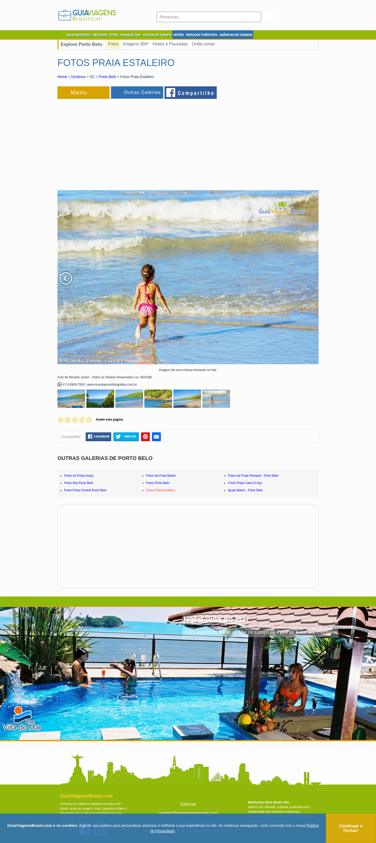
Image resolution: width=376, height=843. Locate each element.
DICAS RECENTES (78, 35)
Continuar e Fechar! (351, 828)
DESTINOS (100, 35)
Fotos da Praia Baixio (161, 475)
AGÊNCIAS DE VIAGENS (235, 35)
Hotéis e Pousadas (170, 44)
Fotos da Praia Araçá (78, 475)
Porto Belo (107, 77)
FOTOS (113, 35)
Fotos (113, 44)
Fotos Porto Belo (157, 483)
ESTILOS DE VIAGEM (157, 35)
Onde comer (203, 44)
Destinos (78, 77)
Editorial (188, 804)
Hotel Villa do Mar (216, 619)
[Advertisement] (114, 141)
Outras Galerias (142, 92)
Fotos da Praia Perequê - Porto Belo (253, 475)
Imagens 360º (135, 44)
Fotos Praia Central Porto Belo (85, 490)
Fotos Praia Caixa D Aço (245, 483)
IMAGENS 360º (130, 35)
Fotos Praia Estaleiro (160, 490)
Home (62, 77)
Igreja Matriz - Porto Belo (245, 490)
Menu (79, 92)
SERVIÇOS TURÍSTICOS (201, 35)
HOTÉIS (178, 35)
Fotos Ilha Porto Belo (78, 483)
